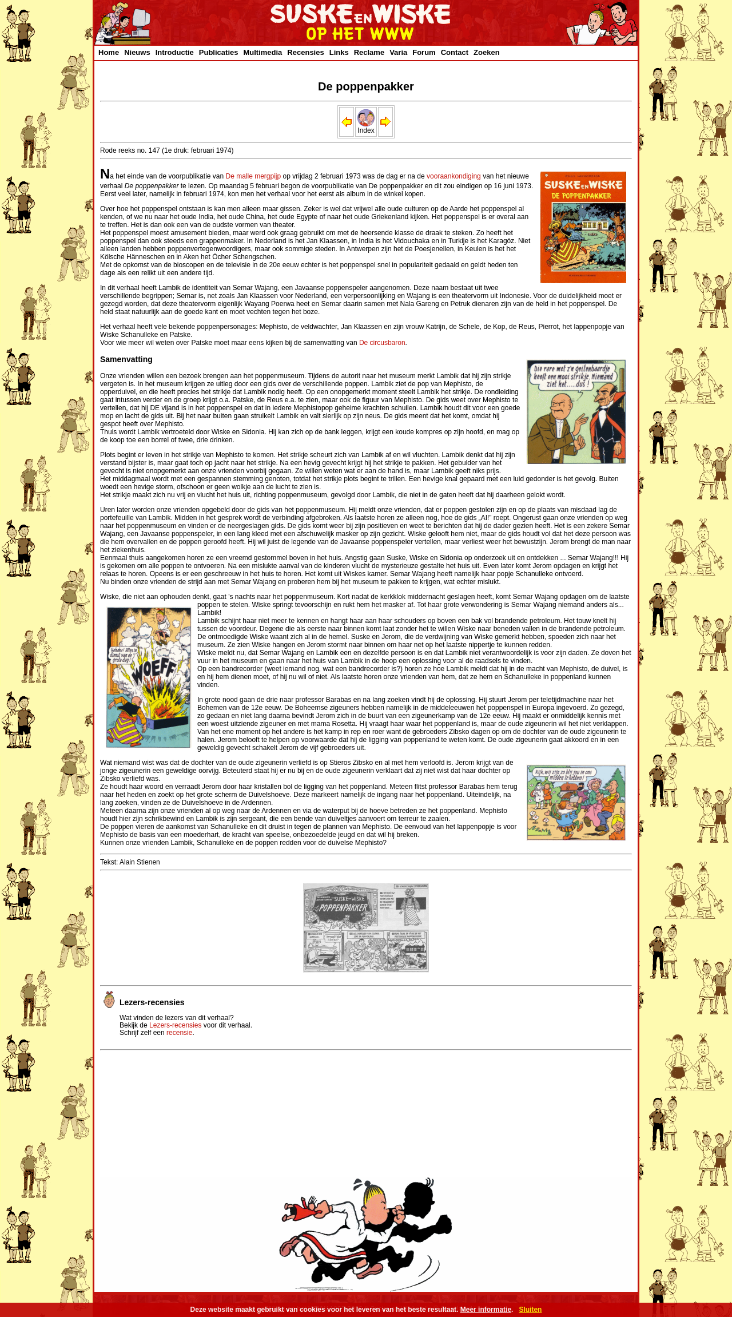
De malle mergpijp (253, 176)
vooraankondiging (454, 176)
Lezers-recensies (175, 1025)
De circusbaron (382, 343)
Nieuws (137, 52)
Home (108, 52)
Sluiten (530, 1310)
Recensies (305, 52)
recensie (179, 1033)
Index (366, 127)
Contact (454, 52)
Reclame (369, 52)
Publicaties (218, 52)
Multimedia (262, 52)
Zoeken (487, 52)
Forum (423, 52)
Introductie (175, 52)
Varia (398, 52)
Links (339, 52)
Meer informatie (485, 1310)
